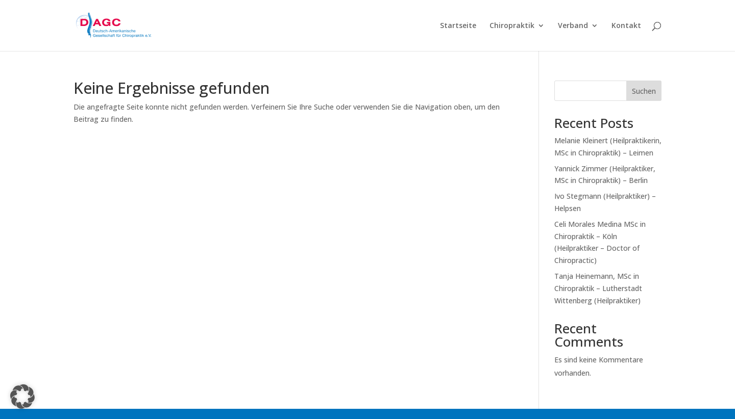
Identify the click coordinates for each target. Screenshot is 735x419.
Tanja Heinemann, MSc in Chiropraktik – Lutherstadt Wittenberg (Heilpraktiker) (598, 288)
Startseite (458, 26)
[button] (22, 396)
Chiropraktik (511, 26)
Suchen (644, 91)
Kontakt (626, 26)
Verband (573, 26)
